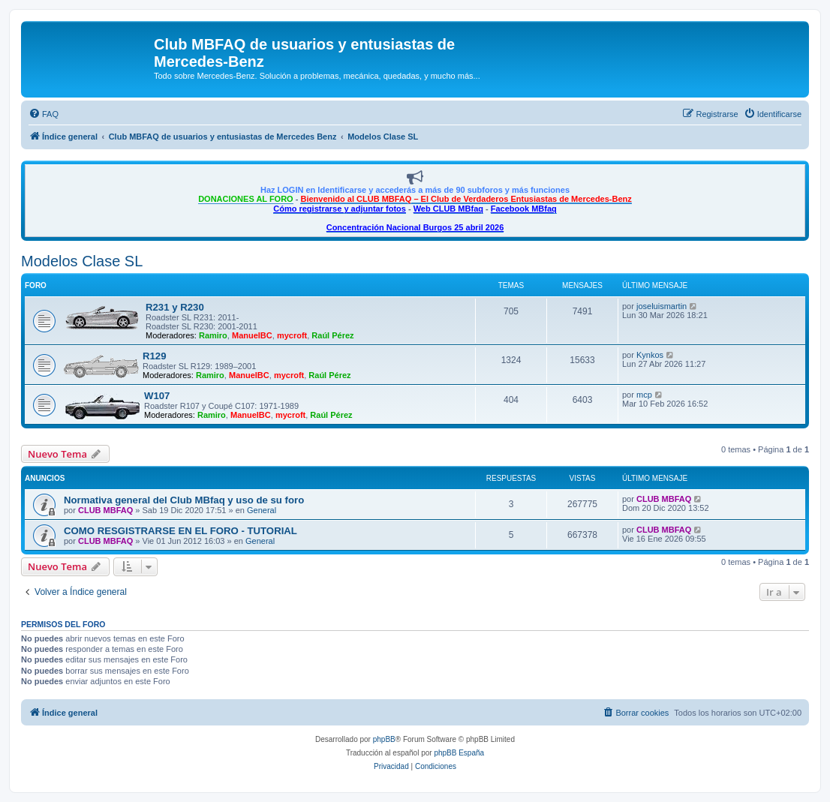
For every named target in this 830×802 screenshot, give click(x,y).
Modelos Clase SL (82, 261)
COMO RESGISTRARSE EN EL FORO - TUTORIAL (180, 530)
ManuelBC (252, 335)
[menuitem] (44, 114)
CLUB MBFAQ (105, 510)
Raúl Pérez (332, 335)
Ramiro (213, 335)
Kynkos (649, 354)
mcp (644, 394)
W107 (157, 395)
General (261, 510)
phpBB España (459, 753)
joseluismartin (661, 306)
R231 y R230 (175, 307)
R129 (155, 356)
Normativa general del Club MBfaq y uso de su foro (184, 500)
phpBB (384, 739)
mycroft (292, 335)
